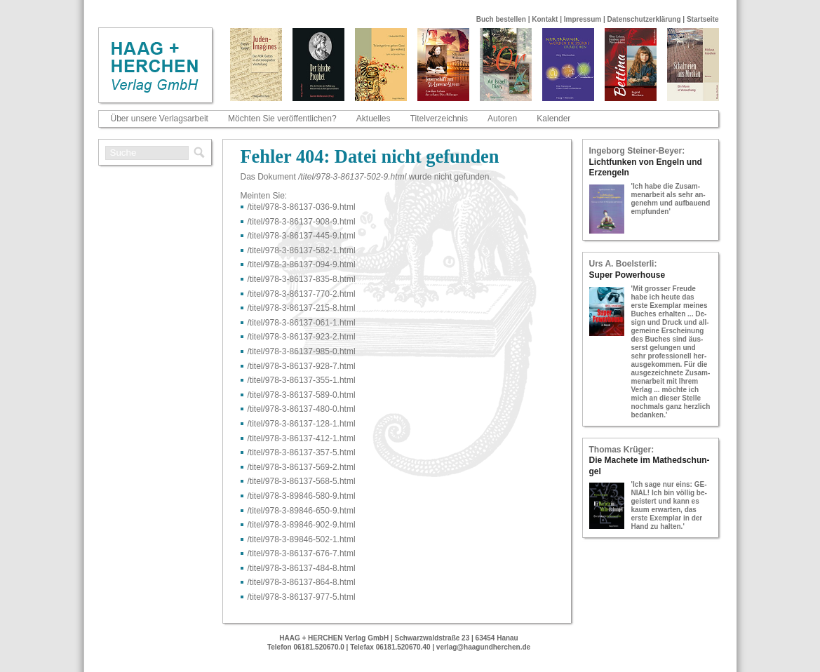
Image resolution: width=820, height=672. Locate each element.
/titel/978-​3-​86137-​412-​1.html (302, 438)
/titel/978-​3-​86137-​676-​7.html (302, 553)
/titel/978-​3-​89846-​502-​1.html (302, 539)
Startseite (703, 19)
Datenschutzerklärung (644, 19)
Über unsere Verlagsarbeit (159, 118)
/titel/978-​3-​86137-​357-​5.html (302, 452)
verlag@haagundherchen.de (483, 647)
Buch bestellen (501, 19)
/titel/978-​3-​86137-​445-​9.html (302, 236)
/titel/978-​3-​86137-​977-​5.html (302, 597)
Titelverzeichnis (439, 118)
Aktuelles (373, 118)
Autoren (502, 118)
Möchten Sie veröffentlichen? (282, 118)
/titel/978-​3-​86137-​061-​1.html (302, 323)
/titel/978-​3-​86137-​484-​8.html (302, 568)
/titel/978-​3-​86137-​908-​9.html (302, 222)
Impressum (582, 19)
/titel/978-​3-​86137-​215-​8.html (302, 308)
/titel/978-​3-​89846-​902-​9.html (302, 525)
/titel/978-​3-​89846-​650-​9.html (302, 511)
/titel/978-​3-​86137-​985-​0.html (302, 351)
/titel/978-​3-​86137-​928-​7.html (302, 366)
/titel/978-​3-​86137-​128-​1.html (302, 424)
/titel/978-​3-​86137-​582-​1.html (302, 250)
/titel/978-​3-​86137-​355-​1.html (302, 380)
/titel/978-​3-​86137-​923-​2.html (302, 337)
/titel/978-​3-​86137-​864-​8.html (302, 582)
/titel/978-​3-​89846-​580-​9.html (302, 496)
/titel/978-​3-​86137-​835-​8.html (302, 279)
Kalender (553, 118)
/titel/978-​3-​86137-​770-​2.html (302, 294)
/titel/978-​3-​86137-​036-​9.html (302, 207)
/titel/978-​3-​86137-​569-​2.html (302, 467)
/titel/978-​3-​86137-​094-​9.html (302, 264)
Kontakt (545, 19)
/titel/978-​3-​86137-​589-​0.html (302, 395)
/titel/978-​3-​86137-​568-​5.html (302, 481)
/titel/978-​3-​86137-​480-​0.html (302, 409)
